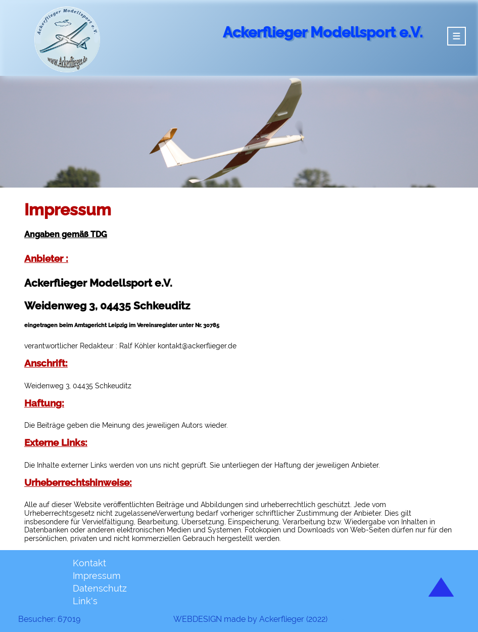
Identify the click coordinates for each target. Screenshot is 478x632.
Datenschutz (100, 588)
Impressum (97, 575)
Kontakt (89, 563)
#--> (335, 619)
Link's (85, 601)
